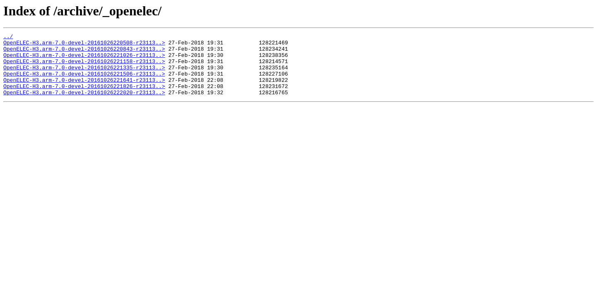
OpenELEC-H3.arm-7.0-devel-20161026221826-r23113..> (84, 97)
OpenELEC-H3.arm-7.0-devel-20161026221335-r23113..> (84, 74)
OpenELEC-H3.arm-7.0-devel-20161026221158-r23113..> (84, 67)
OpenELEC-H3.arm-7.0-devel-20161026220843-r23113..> (84, 52)
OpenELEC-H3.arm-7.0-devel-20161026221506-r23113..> (84, 82)
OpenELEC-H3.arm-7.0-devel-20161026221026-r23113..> (84, 60)
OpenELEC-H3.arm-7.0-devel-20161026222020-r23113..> (84, 104)
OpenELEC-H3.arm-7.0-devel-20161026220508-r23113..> (84, 45)
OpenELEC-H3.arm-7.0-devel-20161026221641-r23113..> (84, 89)
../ (8, 37)
